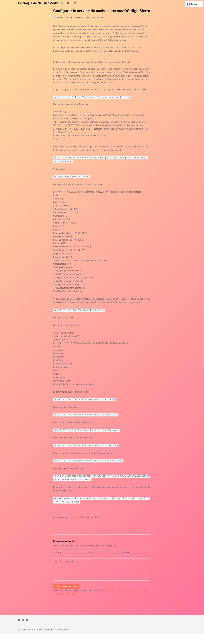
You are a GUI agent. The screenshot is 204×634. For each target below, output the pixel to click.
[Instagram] (27, 620)
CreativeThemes (62, 629)
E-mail (92, 552)
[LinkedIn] (74, 3)
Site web (125, 552)
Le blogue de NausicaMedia (38, 3)
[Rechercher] (62, 3)
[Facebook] (19, 620)
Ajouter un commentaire (66, 561)
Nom (58, 552)
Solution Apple (98, 18)
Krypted (75, 517)
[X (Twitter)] (68, 3)
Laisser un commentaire (66, 586)
